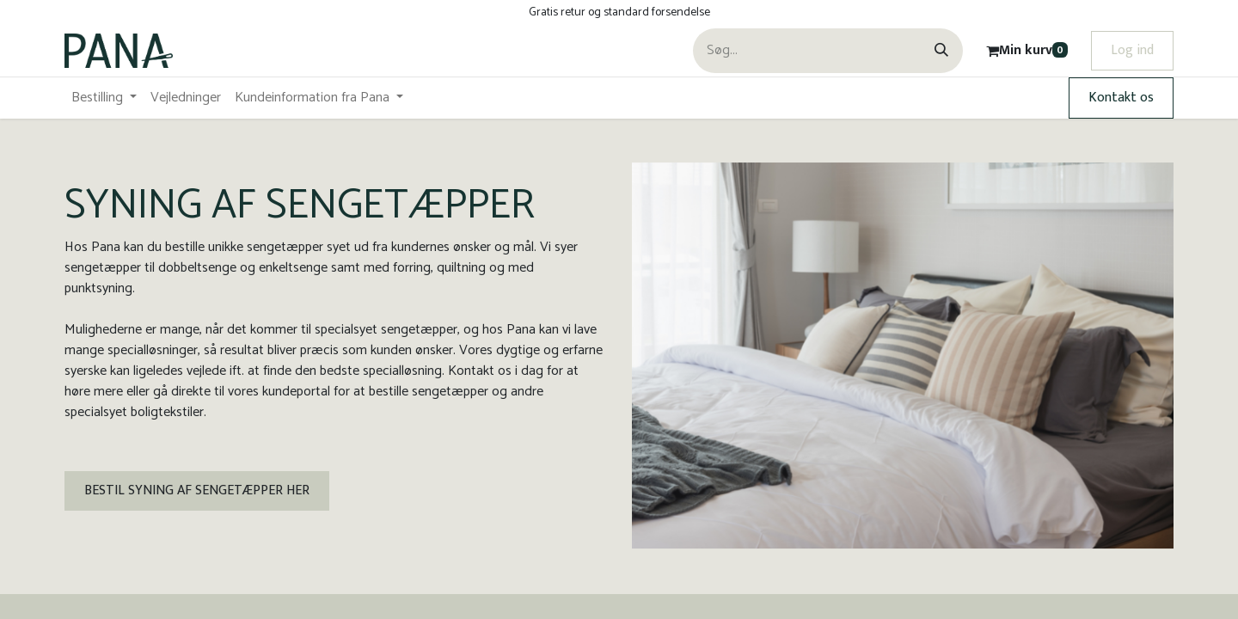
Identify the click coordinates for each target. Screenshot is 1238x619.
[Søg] (941, 50)
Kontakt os (1121, 97)
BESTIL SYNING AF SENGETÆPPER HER (197, 490)
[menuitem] (104, 98)
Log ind (1132, 50)
